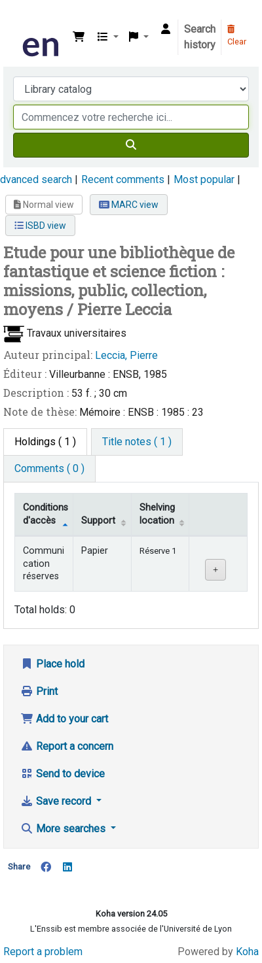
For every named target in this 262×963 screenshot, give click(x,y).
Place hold (52, 664)
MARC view (129, 204)
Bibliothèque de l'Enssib (24, 19)
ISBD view (40, 225)
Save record (57, 801)
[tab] (137, 442)
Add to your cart (64, 719)
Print (39, 691)
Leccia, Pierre (126, 355)
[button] (78, 37)
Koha (247, 951)
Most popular (204, 179)
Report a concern (66, 746)
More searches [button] (64, 828)
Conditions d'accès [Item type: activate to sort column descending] (45, 514)
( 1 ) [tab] (45, 441)
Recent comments (122, 179)
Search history (199, 37)
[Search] (131, 145)
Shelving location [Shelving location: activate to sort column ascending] (157, 514)
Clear (236, 35)
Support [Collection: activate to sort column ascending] (98, 520)
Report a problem (43, 951)
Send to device (62, 774)
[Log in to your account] (166, 29)
